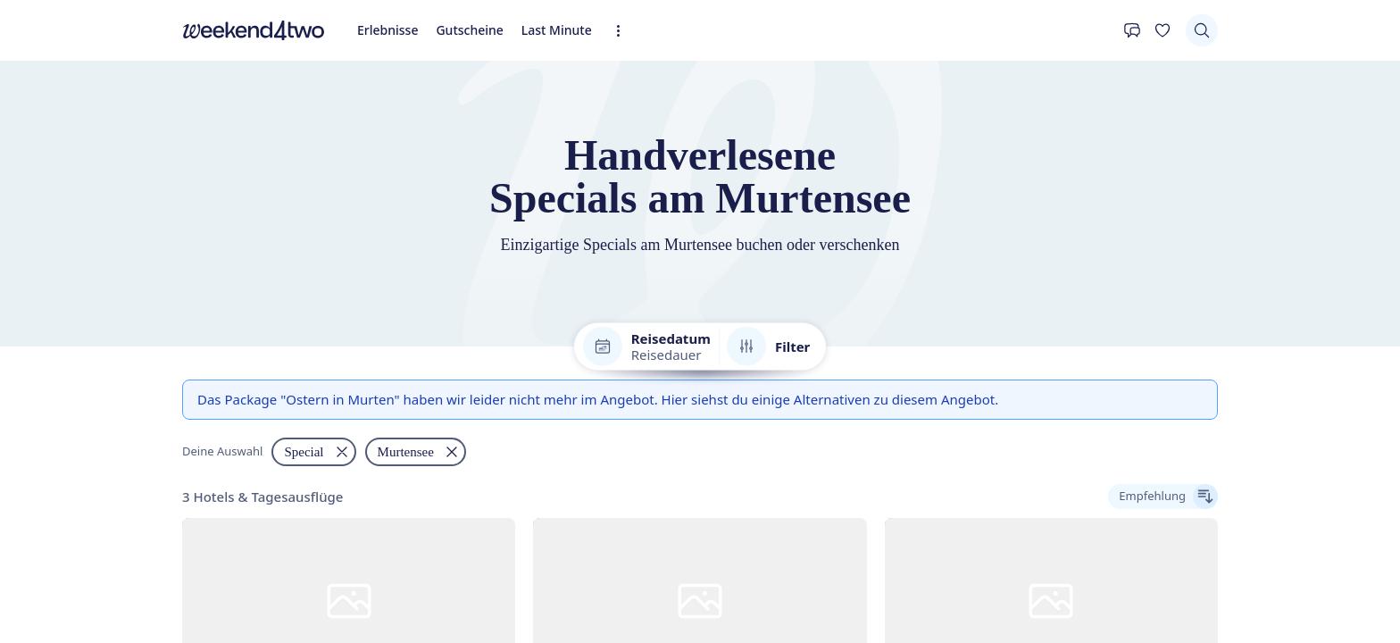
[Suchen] (23, 268)
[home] (700, 205)
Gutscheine (99, 221)
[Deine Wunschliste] (55, 242)
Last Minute (166, 221)
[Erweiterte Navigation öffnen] (207, 226)
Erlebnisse (37, 221)
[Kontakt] (23, 242)
